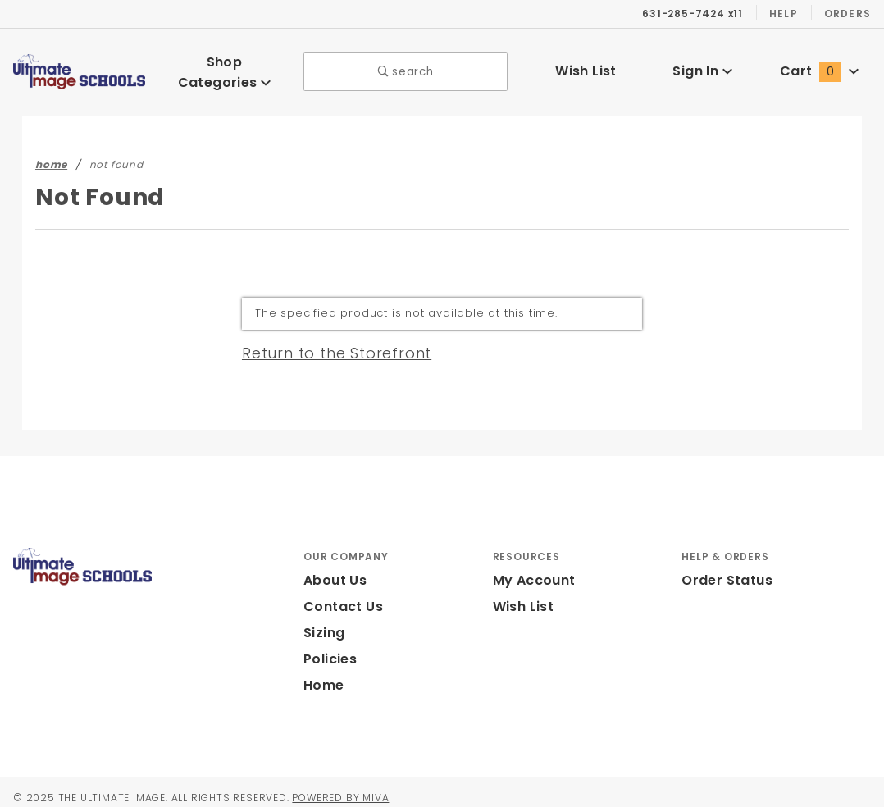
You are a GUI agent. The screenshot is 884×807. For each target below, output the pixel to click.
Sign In (702, 65)
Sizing (323, 622)
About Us (333, 570)
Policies (329, 648)
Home (322, 675)
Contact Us (339, 596)
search (405, 66)
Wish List (586, 65)
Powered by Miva (359, 786)
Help (782, 13)
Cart (819, 65)
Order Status (723, 570)
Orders (846, 13)
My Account (531, 570)
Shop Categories (224, 66)
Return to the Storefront (327, 341)
